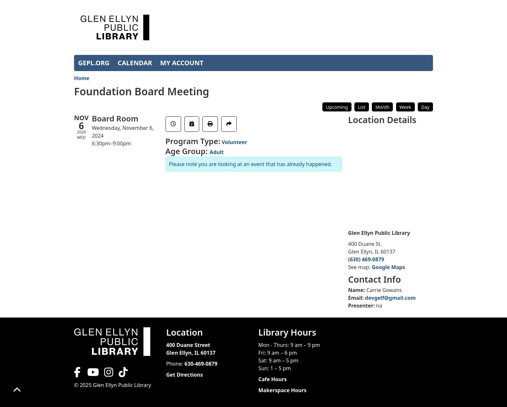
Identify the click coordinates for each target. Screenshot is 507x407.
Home (81, 78)
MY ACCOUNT (181, 62)
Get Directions (184, 374)
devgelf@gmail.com (390, 297)
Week (405, 107)
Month (382, 107)
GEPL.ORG (94, 62)
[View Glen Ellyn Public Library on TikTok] (122, 374)
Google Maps (388, 267)
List (361, 107)
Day (425, 107)
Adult (216, 152)
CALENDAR (135, 62)
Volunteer (234, 142)
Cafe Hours (272, 379)
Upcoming (337, 107)
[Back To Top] (17, 390)
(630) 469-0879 (366, 259)
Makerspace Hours (282, 390)
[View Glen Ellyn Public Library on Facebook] (78, 374)
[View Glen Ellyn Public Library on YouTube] (92, 374)
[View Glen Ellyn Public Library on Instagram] (108, 374)
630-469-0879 (201, 363)
